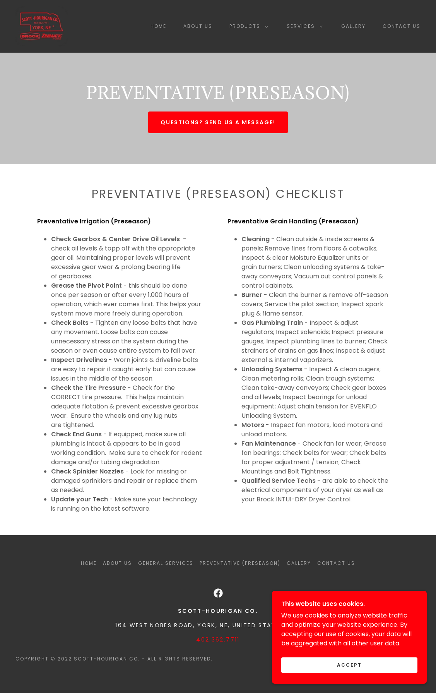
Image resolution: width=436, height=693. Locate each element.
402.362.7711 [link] (217, 639)
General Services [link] (165, 563)
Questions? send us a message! (218, 122)
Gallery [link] (353, 26)
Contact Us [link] (402, 26)
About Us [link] (197, 26)
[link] (41, 25)
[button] (247, 26)
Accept (349, 675)
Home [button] (89, 563)
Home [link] (158, 26)
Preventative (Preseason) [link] (240, 563)
